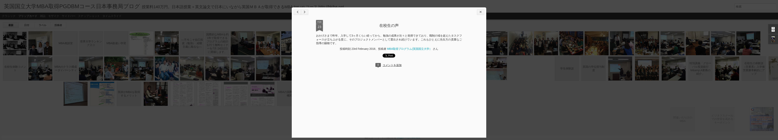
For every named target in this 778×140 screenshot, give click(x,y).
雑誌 (43, 16)
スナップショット (89, 16)
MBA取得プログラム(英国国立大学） (409, 48)
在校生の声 (389, 25)
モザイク (53, 16)
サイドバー (68, 16)
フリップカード (27, 16)
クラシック (9, 16)
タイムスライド (112, 16)
